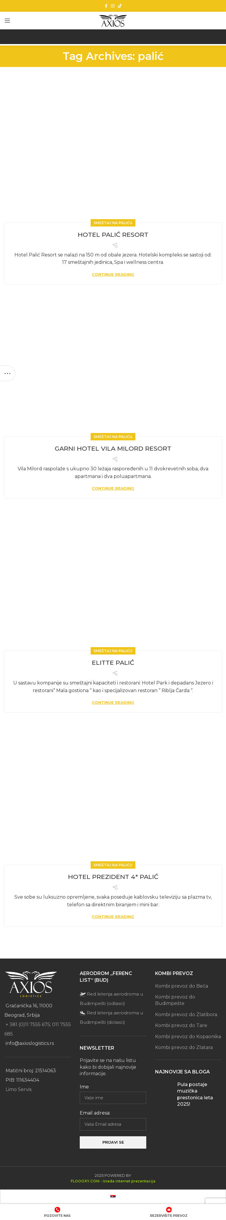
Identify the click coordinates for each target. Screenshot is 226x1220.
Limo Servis (18, 1089)
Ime (84, 1087)
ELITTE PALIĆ (113, 663)
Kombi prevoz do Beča (181, 986)
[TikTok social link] (119, 6)
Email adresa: (95, 1113)
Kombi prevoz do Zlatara (184, 1047)
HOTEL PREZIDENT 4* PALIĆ (113, 877)
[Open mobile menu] (7, 20)
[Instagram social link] (112, 6)
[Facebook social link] (106, 6)
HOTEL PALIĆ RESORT (113, 235)
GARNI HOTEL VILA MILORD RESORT (113, 448)
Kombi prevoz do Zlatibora (186, 1014)
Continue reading (113, 274)
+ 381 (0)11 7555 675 (28, 1024)
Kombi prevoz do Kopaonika (188, 1036)
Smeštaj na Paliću (113, 223)
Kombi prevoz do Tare (181, 1025)
